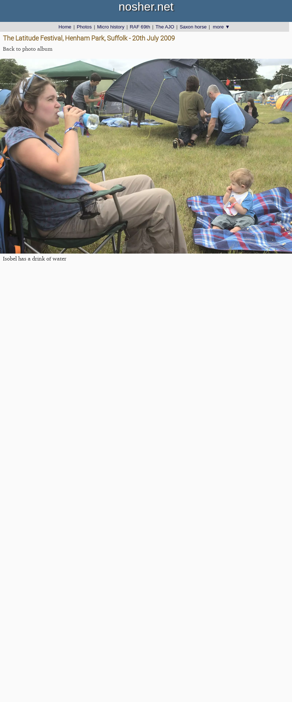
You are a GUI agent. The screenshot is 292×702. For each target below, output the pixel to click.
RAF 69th (140, 27)
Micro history (110, 27)
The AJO (164, 27)
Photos (84, 27)
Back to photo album (28, 49)
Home (64, 27)
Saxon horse (193, 27)
